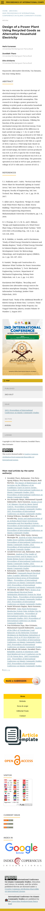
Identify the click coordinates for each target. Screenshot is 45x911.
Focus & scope (22, 706)
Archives (13, 11)
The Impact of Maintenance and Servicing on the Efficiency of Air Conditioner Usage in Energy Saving (24, 485)
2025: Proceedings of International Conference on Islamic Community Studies (21, 14)
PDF (8, 381)
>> (9, 670)
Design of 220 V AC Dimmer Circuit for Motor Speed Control (24, 504)
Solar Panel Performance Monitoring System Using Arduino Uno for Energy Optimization (24, 611)
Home (5, 11)
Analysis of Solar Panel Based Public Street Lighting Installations (24, 538)
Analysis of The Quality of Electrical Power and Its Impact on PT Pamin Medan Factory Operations (22, 556)
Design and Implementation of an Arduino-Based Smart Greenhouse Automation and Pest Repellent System (24, 520)
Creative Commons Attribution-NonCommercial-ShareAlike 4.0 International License (20, 457)
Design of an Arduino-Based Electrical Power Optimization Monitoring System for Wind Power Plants (24, 593)
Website (22, 701)
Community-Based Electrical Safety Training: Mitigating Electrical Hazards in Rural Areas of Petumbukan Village (23, 576)
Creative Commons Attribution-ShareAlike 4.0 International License (22, 890)
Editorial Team (23, 711)
